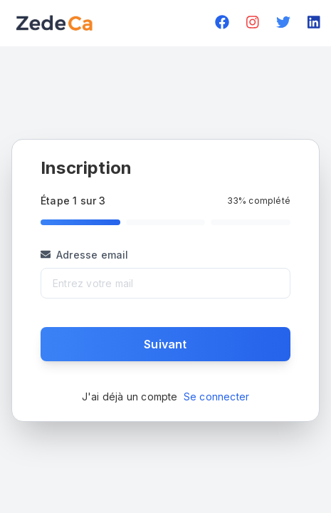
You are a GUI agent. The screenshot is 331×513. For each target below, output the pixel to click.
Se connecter (216, 396)
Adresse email (85, 255)
